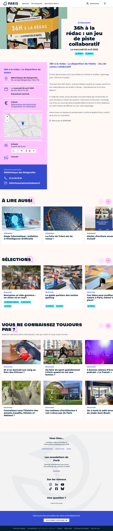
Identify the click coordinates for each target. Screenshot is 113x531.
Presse (59, 528)
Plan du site (95, 528)
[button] (23, 123)
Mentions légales (19, 528)
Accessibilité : (41, 528)
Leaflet (23, 136)
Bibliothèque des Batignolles (23, 104)
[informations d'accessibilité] (23, 151)
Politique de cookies (81, 528)
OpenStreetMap (33, 136)
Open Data (68, 528)
